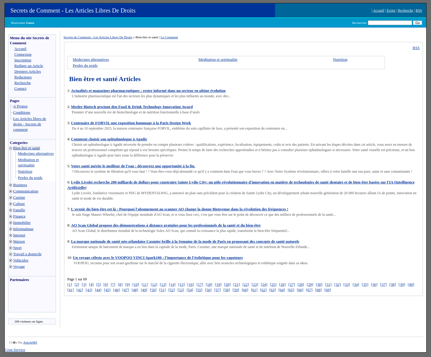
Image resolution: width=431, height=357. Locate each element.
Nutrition (25, 171)
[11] (145, 284)
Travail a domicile (27, 254)
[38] (392, 284)
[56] (208, 290)
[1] (69, 284)
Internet (19, 235)
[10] (136, 284)
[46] (116, 290)
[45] (107, 290)
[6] (106, 284)
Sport (17, 247)
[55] (199, 290)
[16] (190, 284)
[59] (236, 290)
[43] (89, 290)
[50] (153, 290)
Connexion (22, 54)
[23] (255, 284)
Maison (19, 241)
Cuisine (19, 197)
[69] (327, 290)
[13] (163, 284)
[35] (365, 284)
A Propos (20, 106)
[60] (245, 290)
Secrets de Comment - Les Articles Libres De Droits (73, 10)
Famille (19, 210)
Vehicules (20, 260)
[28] (301, 284)
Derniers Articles (27, 71)
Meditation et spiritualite (217, 59)
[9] (127, 284)
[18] (209, 284)
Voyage (19, 266)
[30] (319, 284)
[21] (236, 284)
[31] (328, 284)
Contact (20, 88)
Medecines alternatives (36, 153)
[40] (411, 284)
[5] (98, 284)
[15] (181, 284)
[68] (318, 290)
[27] (291, 284)
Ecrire (391, 10)
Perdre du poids (30, 177)
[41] (70, 290)
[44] (98, 290)
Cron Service (15, 349)
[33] (347, 284)
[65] (291, 290)
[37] (383, 284)
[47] (125, 290)
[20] (227, 284)
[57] (217, 290)
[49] (144, 290)
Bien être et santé (26, 148)
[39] (402, 284)
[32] (337, 284)
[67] (309, 290)
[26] (282, 284)
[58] (226, 290)
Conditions (21, 112)
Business (20, 185)
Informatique (23, 229)
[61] (254, 290)
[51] (162, 290)
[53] (180, 290)
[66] (300, 290)
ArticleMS (30, 342)
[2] (77, 284)
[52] (171, 290)
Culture (19, 203)
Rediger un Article (28, 65)
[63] (272, 290)
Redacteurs (23, 77)
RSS (419, 10)
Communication (25, 191)
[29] (310, 284)
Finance (19, 216)
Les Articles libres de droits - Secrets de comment (29, 124)
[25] (273, 284)
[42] (80, 290)
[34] (356, 284)
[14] (172, 284)
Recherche (405, 10)
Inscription (22, 60)
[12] (154, 284)
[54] (190, 290)
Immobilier (22, 222)
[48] (135, 290)
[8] (120, 284)
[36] (374, 284)
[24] (264, 284)
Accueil (378, 10)
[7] (113, 284)
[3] (84, 284)
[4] (91, 284)
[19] (218, 284)
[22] (245, 284)
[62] (263, 290)
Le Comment (169, 37)
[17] (200, 284)
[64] (281, 290)
